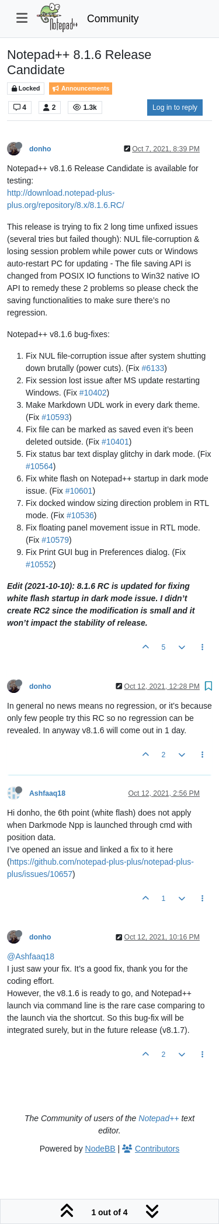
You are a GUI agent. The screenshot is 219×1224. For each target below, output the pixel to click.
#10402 (93, 392)
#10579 (55, 540)
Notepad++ (158, 1118)
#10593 (55, 417)
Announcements (80, 88)
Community (113, 19)
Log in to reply (174, 107)
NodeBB (100, 1148)
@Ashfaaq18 (30, 956)
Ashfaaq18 (47, 793)
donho (40, 149)
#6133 (152, 368)
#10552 (39, 564)
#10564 (39, 466)
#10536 (80, 515)
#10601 (79, 490)
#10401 (115, 441)
